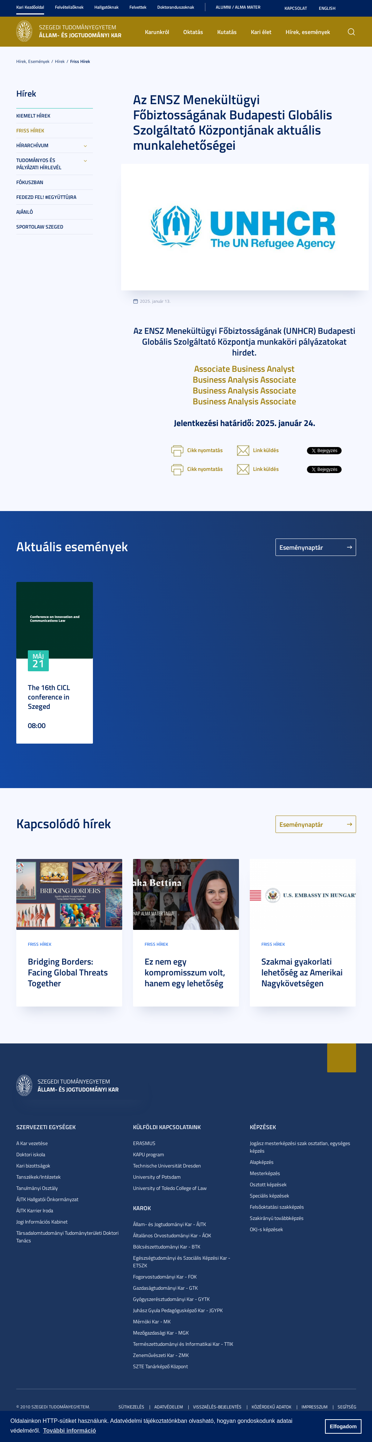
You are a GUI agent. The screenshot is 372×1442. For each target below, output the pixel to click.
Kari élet (261, 31)
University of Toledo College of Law (170, 1187)
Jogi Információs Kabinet (42, 1221)
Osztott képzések (268, 1184)
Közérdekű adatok (271, 1407)
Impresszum (315, 1407)
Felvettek (137, 7)
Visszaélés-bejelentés (217, 1407)
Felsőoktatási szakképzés (277, 1206)
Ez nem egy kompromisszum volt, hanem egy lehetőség (185, 972)
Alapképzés (262, 1161)
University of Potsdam (157, 1176)
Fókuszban (29, 182)
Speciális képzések (269, 1195)
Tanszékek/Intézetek (38, 1176)
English (327, 8)
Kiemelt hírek (33, 115)
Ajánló (24, 211)
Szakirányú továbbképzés (277, 1218)
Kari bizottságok (33, 1165)
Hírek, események (308, 31)
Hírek (60, 61)
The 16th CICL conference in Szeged (49, 696)
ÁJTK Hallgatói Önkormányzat (47, 1199)
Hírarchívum (32, 145)
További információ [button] (69, 1431)
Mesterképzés (265, 1173)
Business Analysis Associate (244, 379)
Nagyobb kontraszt (351, 8)
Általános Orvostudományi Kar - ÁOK (172, 1235)
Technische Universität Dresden (167, 1165)
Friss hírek (80, 61)
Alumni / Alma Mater (238, 7)
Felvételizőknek (69, 7)
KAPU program (148, 1154)
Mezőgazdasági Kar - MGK (161, 1332)
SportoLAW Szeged (39, 226)
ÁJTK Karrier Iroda (34, 1210)
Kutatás (227, 31)
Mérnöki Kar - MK (152, 1321)
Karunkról (157, 31)
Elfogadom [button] (343, 1426)
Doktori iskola (30, 1154)
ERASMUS (144, 1143)
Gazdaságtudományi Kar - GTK (165, 1287)
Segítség (347, 1407)
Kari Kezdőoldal (30, 7)
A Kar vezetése (32, 1143)
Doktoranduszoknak (175, 7)
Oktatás (193, 31)
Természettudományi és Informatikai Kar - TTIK (183, 1343)
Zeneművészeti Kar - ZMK (161, 1355)
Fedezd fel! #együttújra (46, 196)
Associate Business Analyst (244, 368)
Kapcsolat (296, 8)
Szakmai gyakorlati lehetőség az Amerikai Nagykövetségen (302, 972)
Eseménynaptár (301, 547)
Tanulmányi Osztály (37, 1187)
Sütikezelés (131, 1407)
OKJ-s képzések (266, 1229)
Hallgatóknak (106, 7)
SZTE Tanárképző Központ (160, 1366)
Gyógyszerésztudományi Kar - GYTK (171, 1299)
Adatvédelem (168, 1407)
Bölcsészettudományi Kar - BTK (166, 1246)
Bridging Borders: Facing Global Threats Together (68, 972)
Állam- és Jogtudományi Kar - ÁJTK (169, 1224)
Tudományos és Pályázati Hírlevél (38, 164)
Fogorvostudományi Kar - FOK (165, 1276)
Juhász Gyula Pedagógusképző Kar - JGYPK (178, 1310)
